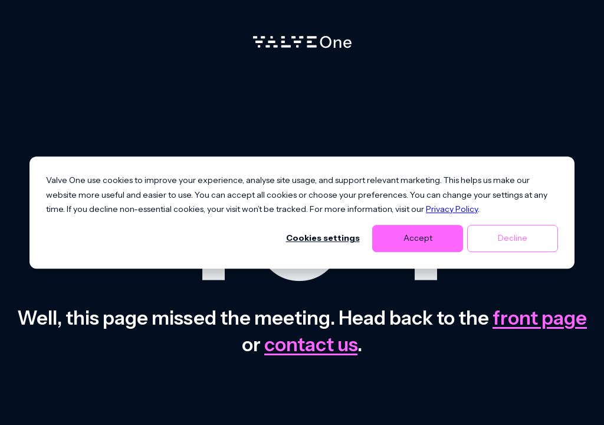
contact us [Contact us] (310, 344)
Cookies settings (323, 238)
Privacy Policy (452, 209)
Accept (417, 238)
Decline (512, 238)
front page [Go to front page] (540, 317)
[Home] (302, 45)
